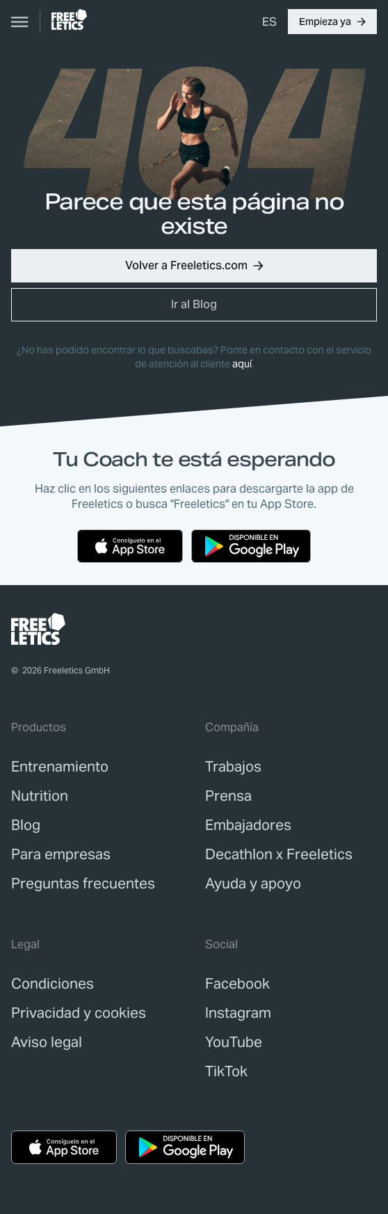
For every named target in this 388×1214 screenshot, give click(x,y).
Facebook (237, 984)
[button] (332, 21)
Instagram (238, 1013)
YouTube (233, 1042)
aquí (242, 364)
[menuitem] (269, 21)
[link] (69, 19)
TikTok (226, 1071)
